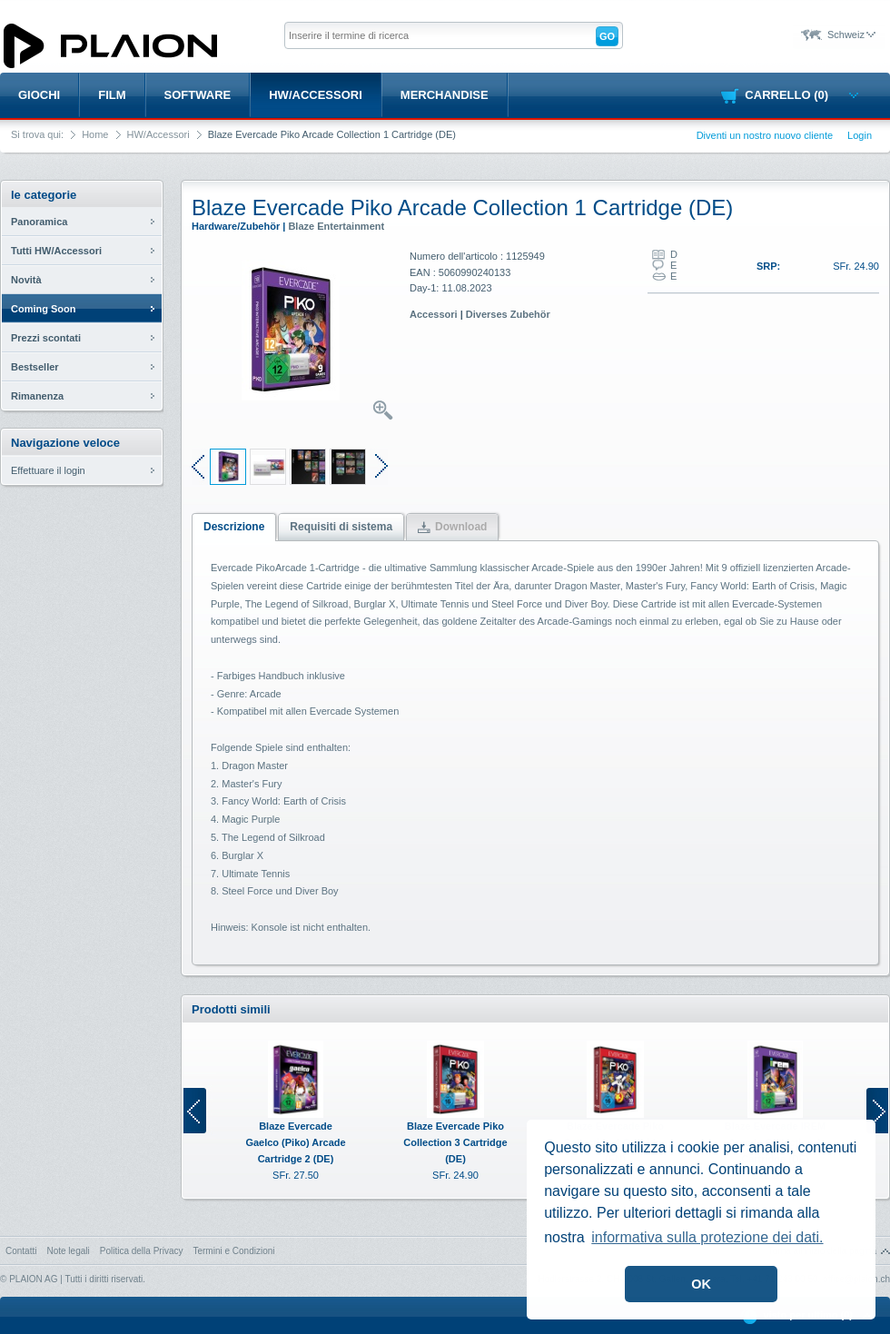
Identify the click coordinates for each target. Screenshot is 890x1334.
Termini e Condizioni (233, 1251)
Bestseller (35, 366)
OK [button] (701, 1284)
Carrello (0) (801, 95)
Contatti (20, 1251)
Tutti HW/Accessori (56, 250)
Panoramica (39, 221)
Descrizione (233, 526)
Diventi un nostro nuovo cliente (765, 135)
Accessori (434, 314)
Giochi (39, 95)
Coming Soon (43, 308)
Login (859, 135)
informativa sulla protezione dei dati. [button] (707, 1237)
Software (198, 95)
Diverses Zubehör (508, 314)
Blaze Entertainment (336, 226)
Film (111, 95)
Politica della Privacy (141, 1251)
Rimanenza (37, 395)
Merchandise (444, 95)
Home (95, 134)
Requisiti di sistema (341, 526)
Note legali (67, 1251)
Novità (26, 279)
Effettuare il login (48, 470)
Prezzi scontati (46, 337)
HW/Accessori (315, 95)
